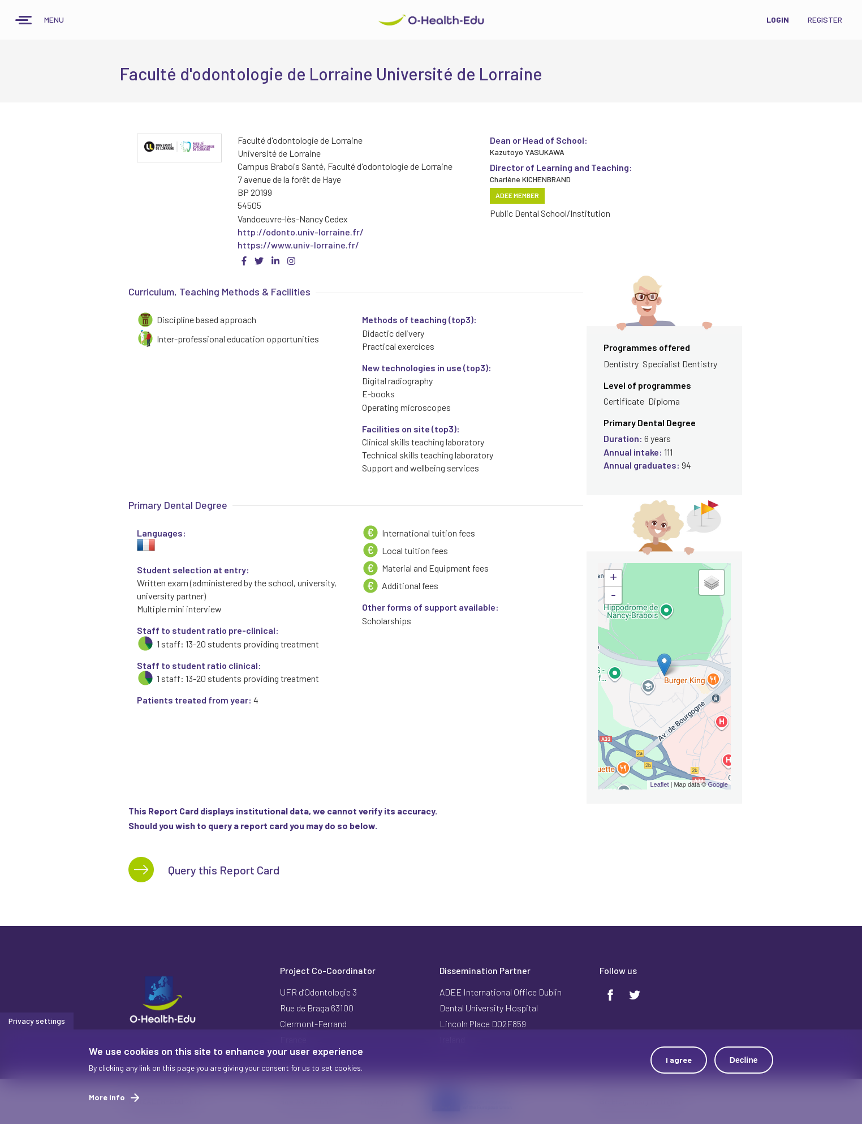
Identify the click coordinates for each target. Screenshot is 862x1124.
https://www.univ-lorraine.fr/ (298, 244)
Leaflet (659, 784)
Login (777, 19)
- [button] (613, 595)
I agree (679, 1060)
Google (718, 784)
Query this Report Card (223, 870)
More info (107, 1097)
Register (825, 19)
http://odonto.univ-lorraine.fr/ (301, 231)
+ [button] (613, 578)
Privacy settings (36, 1021)
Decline (744, 1060)
